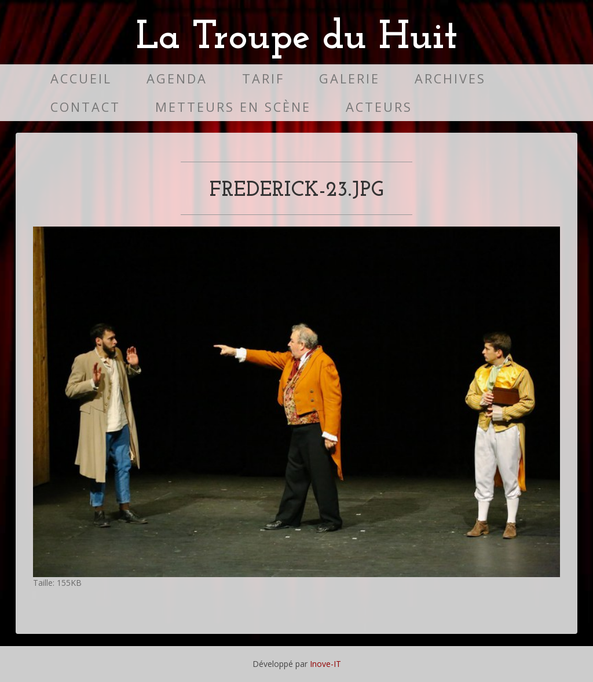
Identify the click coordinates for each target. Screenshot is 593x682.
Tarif (263, 78)
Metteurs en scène (233, 107)
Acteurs (379, 107)
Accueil (81, 78)
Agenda (177, 78)
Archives (450, 78)
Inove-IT (325, 663)
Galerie (349, 78)
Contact (85, 107)
